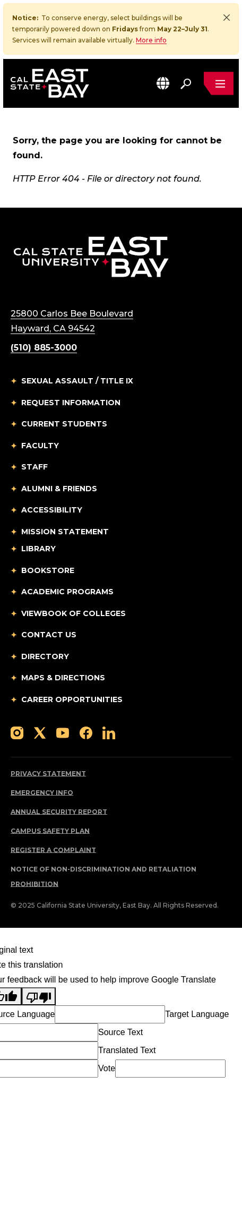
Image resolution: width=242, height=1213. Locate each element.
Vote (106, 1068)
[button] (163, 83)
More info (151, 40)
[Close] (226, 17)
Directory (45, 656)
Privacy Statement (48, 774)
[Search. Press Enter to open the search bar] (185, 83)
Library (38, 548)
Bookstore (47, 570)
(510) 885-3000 (44, 348)
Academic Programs (67, 591)
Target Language (197, 1014)
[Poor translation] (39, 996)
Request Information (70, 402)
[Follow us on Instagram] (17, 732)
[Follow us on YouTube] (62, 732)
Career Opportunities (72, 699)
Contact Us (48, 634)
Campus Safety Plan (50, 831)
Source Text (120, 1032)
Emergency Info (42, 793)
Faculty (40, 445)
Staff (34, 467)
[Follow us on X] (39, 732)
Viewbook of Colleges (73, 613)
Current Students (64, 424)
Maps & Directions (63, 677)
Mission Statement (65, 531)
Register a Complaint (53, 850)
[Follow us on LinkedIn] (108, 732)
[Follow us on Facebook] (86, 732)
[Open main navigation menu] (219, 83)
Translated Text (127, 1050)
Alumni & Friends (59, 488)
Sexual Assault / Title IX (77, 381)
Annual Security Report (59, 812)
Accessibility (51, 510)
